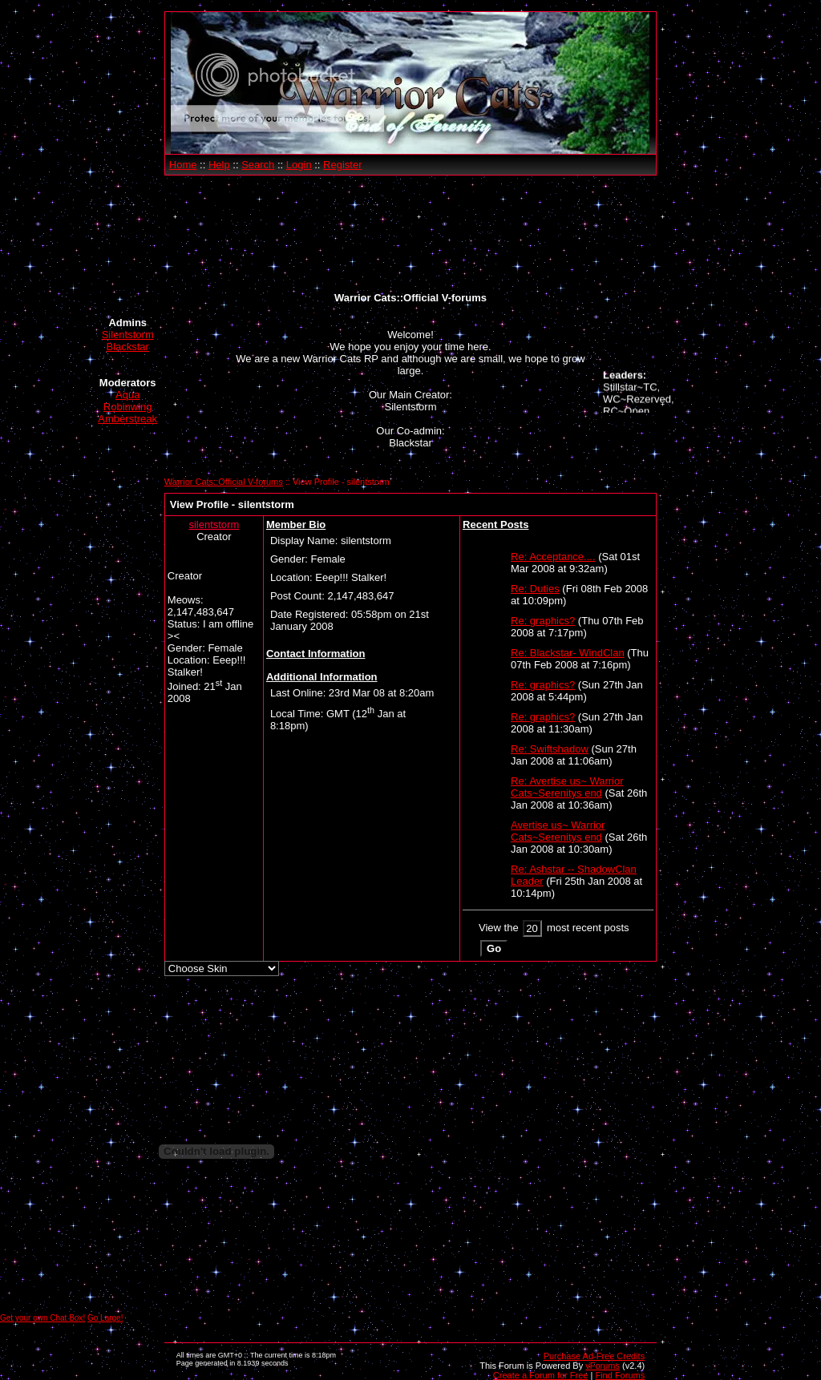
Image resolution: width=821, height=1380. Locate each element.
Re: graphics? (543, 621)
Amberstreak (127, 419)
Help (219, 165)
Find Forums (620, 1375)
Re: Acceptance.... (553, 557)
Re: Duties (535, 589)
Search (257, 165)
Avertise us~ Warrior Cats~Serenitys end (558, 831)
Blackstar (127, 347)
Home (183, 165)
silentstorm (213, 525)
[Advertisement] (410, 234)
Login (299, 165)
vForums (602, 1365)
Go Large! (105, 1317)
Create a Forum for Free (540, 1375)
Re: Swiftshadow (549, 749)
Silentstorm (128, 335)
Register (342, 165)
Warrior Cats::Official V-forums (223, 481)
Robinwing (127, 407)
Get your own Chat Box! (42, 1317)
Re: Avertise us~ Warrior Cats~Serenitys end (567, 787)
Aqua (127, 395)
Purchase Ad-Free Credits (594, 1356)
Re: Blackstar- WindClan (568, 653)
